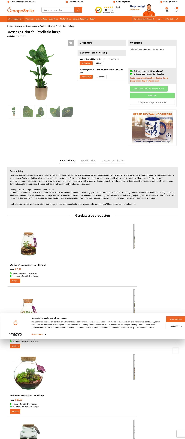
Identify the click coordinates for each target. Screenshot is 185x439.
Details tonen (37, 434)
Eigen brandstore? (145, 390)
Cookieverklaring (145, 397)
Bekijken (15, 285)
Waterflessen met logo (104, 372)
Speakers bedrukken (103, 379)
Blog (139, 394)
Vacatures (142, 372)
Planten (43, 26)
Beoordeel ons (31, 342)
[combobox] (58, 10)
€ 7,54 (15, 271)
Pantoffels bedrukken (62, 372)
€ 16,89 (144, 271)
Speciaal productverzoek (144, 19)
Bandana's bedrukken (62, 368)
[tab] (69, 161)
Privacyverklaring (145, 401)
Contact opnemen (145, 383)
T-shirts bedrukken (103, 368)
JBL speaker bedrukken (105, 390)
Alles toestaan (165, 416)
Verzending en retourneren (149, 379)
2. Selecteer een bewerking (93, 52)
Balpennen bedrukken (104, 387)
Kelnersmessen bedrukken (64, 365)
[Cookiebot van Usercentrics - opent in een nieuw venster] (15, 434)
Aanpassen (165, 423)
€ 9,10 (58, 273)
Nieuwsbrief (143, 387)
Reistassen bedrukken (62, 376)
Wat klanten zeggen (145, 368)
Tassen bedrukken (102, 365)
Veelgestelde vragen (146, 376)
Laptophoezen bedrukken (63, 379)
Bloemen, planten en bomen (26, 26)
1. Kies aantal (86, 43)
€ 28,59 (101, 271)
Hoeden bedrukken (61, 387)
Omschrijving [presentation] (69, 161)
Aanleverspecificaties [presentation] (111, 161)
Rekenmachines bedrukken (64, 390)
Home (9, 26)
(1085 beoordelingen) (31, 337)
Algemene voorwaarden (147, 405)
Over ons (141, 365)
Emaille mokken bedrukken (64, 383)
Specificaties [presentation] (88, 161)
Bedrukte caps (101, 383)
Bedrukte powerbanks (104, 376)
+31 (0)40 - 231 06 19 (170, 19)
